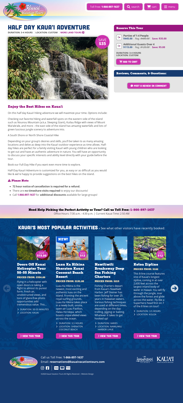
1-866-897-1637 (26, 194)
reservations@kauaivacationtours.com (77, 362)
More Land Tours (72, 32)
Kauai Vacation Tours (55, 374)
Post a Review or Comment (149, 85)
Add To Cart (128, 61)
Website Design (87, 374)
